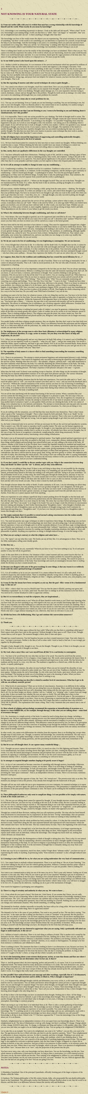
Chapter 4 (4, 1092)
